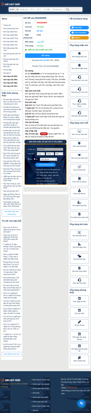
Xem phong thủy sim (10, 28)
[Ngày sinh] (35, 9)
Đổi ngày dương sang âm (79, 350)
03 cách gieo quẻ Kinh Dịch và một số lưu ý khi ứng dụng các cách (12, 102)
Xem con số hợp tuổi (79, 134)
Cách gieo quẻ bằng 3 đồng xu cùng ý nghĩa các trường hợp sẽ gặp (11, 117)
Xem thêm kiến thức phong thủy (11, 213)
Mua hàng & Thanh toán (41, 380)
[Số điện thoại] (50, 149)
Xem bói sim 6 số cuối (79, 92)
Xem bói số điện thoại (79, 68)
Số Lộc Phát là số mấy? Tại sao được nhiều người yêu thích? (12, 272)
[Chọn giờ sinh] (48, 159)
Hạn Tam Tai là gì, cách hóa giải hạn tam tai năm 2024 (12, 186)
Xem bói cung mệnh (79, 271)
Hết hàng (45, 55)
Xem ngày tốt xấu (79, 301)
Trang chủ (7, 25)
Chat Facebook (80, 33)
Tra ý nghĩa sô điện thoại (79, 105)
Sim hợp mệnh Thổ (10, 45)
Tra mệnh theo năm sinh (79, 217)
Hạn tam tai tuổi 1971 (11, 191)
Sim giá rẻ (7, 73)
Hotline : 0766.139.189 (79, 38)
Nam (12, 9)
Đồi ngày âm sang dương (79, 338)
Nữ (17, 9)
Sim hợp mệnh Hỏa (10, 41)
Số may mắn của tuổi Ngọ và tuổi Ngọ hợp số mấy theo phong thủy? (12, 288)
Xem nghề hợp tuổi (79, 205)
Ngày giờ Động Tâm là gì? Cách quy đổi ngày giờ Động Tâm (11, 196)
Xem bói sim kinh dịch (79, 116)
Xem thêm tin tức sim (11, 354)
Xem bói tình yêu (79, 259)
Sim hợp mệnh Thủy (10, 38)
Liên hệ (35, 410)
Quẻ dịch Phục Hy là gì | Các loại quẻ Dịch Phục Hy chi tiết (12, 171)
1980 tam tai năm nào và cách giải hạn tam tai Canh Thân (12, 178)
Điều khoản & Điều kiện (41, 406)
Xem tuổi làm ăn (79, 193)
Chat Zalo (78, 27)
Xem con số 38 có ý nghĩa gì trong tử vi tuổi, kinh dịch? (12, 229)
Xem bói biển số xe (79, 236)
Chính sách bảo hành (40, 397)
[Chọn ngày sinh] (41, 153)
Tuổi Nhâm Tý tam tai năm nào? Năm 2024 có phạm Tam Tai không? (12, 204)
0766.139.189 (72, 388)
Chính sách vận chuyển (41, 384)
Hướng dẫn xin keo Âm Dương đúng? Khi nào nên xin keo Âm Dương (11, 133)
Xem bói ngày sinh (79, 247)
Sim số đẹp (7, 70)
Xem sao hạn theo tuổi (79, 158)
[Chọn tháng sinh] (50, 153)
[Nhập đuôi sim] (59, 9)
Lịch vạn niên (79, 313)
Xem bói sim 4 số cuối (79, 80)
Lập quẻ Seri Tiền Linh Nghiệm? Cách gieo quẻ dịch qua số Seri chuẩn (12, 163)
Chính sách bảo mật (39, 402)
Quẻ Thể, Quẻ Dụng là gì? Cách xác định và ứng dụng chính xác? (11, 156)
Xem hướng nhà (79, 361)
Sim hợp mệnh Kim (10, 32)
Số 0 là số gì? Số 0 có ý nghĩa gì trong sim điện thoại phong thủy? (12, 346)
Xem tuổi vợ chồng (79, 182)
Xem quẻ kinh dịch (79, 283)
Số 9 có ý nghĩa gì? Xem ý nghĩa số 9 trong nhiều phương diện (11, 295)
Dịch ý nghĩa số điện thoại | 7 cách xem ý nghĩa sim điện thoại (10, 256)
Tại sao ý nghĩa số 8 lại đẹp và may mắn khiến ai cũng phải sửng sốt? (11, 303)
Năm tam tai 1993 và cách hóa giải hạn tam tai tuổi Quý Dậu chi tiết (11, 140)
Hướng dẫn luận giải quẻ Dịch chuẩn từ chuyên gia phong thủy (11, 125)
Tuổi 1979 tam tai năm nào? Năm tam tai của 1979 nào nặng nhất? (11, 148)
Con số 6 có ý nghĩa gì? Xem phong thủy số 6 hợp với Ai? (12, 319)
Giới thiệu (36, 393)
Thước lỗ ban (79, 325)
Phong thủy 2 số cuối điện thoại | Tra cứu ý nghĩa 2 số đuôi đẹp (11, 264)
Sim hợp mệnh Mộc (10, 35)
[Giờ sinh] (25, 9)
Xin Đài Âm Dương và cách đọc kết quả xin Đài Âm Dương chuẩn (12, 109)
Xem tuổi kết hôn (79, 170)
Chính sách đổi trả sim (40, 388)
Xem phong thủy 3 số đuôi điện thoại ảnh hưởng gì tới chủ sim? (11, 280)
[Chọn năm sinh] (59, 153)
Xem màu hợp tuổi (79, 146)
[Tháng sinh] (42, 9)
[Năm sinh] (50, 9)
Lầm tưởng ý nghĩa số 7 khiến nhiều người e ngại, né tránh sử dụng (12, 311)
